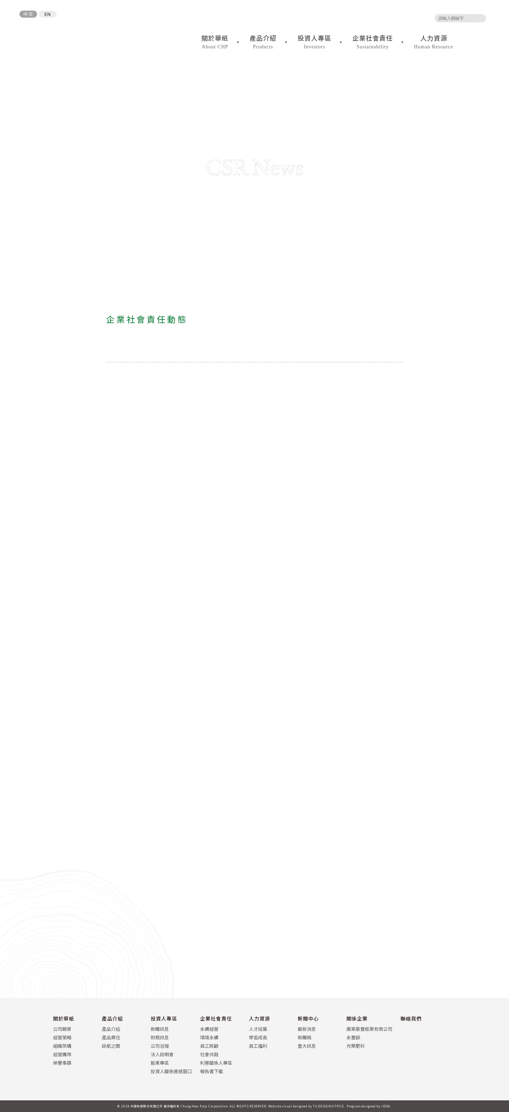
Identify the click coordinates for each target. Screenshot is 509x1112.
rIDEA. (386, 1106)
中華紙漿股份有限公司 (58, 37)
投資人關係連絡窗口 (171, 1071)
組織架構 (62, 1045)
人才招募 (258, 1028)
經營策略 (62, 1037)
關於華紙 (63, 1018)
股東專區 (160, 1062)
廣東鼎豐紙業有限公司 (369, 1028)
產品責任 (111, 1037)
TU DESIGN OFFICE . (329, 1106)
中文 (28, 14)
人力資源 (259, 1018)
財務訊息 (160, 1037)
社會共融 (209, 1054)
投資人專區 (164, 1018)
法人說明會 (162, 1054)
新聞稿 (304, 1037)
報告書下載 (211, 1071)
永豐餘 (353, 1037)
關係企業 (357, 1018)
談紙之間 (111, 1045)
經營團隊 (62, 1054)
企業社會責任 (216, 1018)
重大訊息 (307, 1045)
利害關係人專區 (216, 1062)
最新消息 (307, 1028)
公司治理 (160, 1045)
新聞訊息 (160, 1028)
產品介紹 (112, 1018)
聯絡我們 (411, 1018)
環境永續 (209, 1037)
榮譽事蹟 (62, 1062)
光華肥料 (355, 1045)
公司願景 (62, 1028)
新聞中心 (308, 1018)
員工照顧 (209, 1045)
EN (48, 14)
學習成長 (258, 1037)
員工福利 (258, 1045)
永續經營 (209, 1028)
